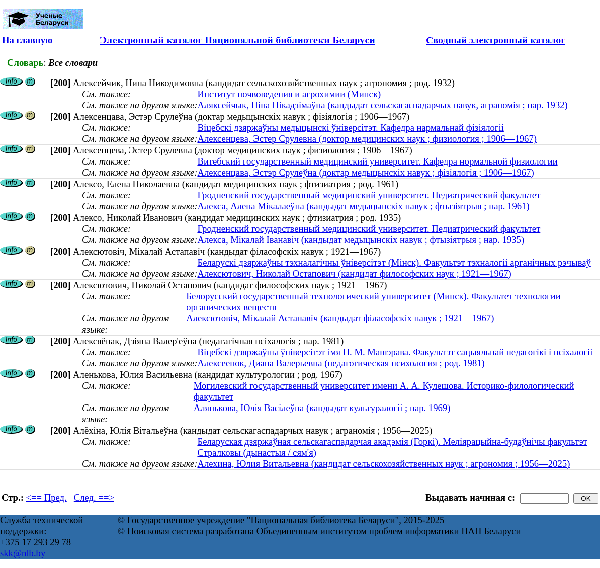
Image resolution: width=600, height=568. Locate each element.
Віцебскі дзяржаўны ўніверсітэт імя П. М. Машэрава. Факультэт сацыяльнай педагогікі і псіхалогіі (394, 352)
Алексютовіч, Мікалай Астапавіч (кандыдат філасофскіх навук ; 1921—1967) (340, 318)
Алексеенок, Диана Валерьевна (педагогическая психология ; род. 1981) (340, 363)
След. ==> (94, 497)
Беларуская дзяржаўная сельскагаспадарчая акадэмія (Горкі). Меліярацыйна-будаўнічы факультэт (392, 441)
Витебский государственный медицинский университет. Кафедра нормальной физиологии (377, 161)
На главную (27, 40)
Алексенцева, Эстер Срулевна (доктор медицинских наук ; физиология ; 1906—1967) (367, 138)
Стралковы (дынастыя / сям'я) (256, 452)
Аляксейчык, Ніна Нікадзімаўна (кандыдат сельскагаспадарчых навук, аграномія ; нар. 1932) (382, 105)
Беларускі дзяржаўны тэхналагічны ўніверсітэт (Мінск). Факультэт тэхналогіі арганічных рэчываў (393, 262)
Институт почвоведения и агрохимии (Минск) (289, 94)
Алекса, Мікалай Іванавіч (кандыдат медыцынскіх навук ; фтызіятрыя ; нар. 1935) (360, 239)
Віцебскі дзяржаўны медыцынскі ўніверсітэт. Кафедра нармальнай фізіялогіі (350, 127)
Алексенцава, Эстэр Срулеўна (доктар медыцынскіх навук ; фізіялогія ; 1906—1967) (365, 172)
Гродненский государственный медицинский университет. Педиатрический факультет (368, 195)
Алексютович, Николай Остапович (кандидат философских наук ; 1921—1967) (354, 273)
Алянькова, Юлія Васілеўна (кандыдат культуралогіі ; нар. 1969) (322, 407)
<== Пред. (46, 497)
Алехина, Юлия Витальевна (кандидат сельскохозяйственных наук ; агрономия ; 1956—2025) (383, 463)
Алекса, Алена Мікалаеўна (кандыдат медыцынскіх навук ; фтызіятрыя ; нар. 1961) (363, 206)
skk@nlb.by (22, 553)
